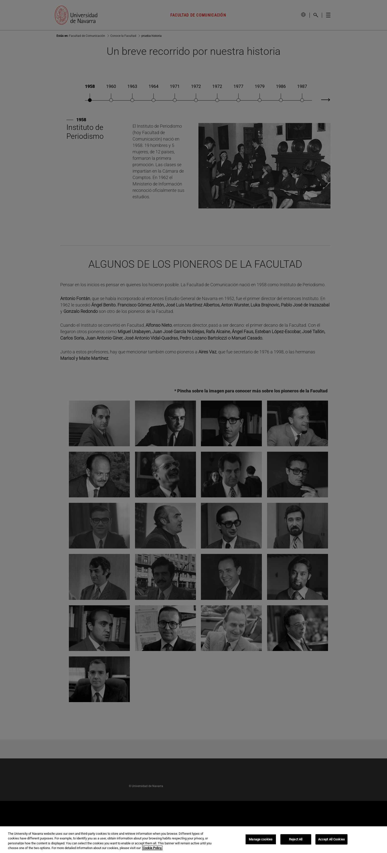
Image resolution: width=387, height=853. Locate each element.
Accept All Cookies (331, 839)
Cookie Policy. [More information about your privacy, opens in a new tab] (152, 848)
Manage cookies (260, 839)
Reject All (295, 839)
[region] (193, 839)
